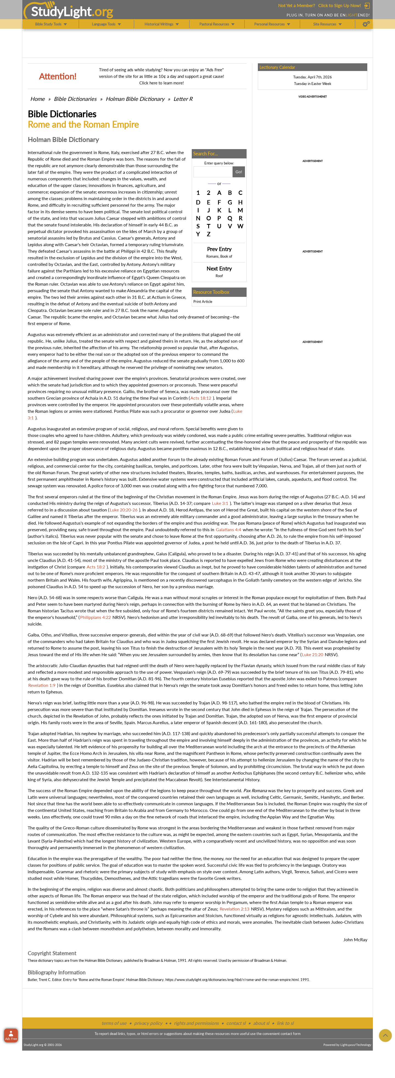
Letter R (183, 98)
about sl (261, 1023)
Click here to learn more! (161, 82)
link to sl (285, 1023)
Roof (219, 276)
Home (37, 98)
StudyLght (61, 11)
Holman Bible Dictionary (135, 98)
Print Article (202, 301)
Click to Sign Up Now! (339, 5)
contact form (291, 1033)
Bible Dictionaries (75, 98)
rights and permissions (196, 1023)
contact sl (236, 1023)
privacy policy (148, 1023)
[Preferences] (366, 24)
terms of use (113, 1023)
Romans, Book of (219, 256)
